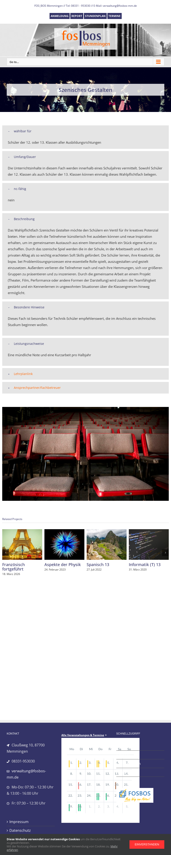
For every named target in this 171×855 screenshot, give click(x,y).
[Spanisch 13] (107, 531)
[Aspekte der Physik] (64, 531)
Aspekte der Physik (62, 564)
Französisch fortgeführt (13, 567)
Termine (126, 772)
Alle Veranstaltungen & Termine (82, 735)
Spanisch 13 (98, 564)
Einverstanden (147, 844)
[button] (85, 131)
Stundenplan (130, 763)
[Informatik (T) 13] (149, 531)
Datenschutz (20, 830)
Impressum (19, 821)
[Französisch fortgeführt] (22, 531)
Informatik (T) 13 (145, 564)
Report (125, 754)
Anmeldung (128, 746)
